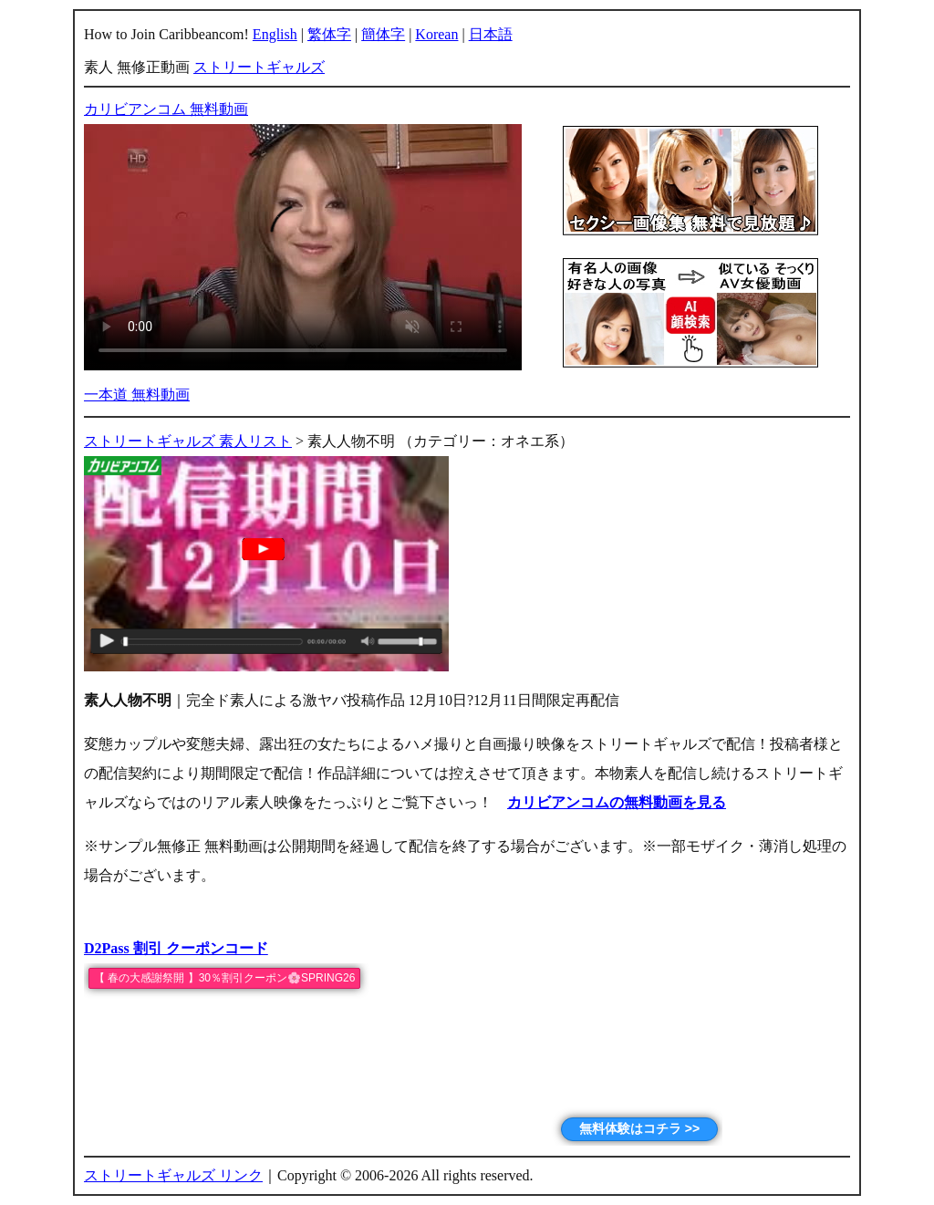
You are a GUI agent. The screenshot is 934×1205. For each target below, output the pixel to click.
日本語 (491, 34)
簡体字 (383, 34)
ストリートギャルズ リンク (173, 1175)
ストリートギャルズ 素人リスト (188, 441)
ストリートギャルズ (259, 67)
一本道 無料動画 (137, 394)
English (275, 34)
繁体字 (329, 34)
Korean (436, 34)
